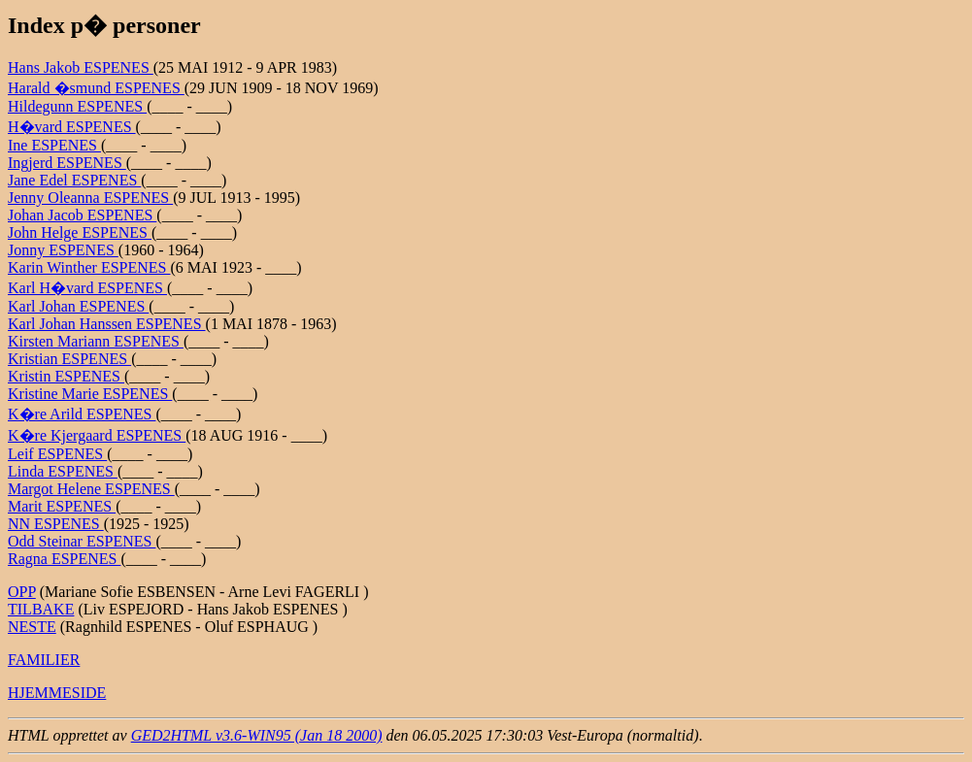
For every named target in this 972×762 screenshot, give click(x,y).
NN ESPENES (56, 523)
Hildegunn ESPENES (77, 106)
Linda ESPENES (62, 471)
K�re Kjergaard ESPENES (96, 435)
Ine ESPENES (54, 145)
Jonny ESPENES (63, 250)
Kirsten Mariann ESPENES (96, 341)
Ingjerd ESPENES (67, 162)
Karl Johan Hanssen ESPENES (107, 323)
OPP (22, 591)
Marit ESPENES (62, 506)
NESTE (32, 626)
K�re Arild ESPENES (81, 414)
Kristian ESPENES (69, 358)
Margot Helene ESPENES (91, 488)
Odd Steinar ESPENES (81, 541)
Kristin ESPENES (66, 376)
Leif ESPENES (57, 454)
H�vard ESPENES (72, 126)
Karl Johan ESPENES (78, 306)
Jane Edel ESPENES (74, 180)
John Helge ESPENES (79, 232)
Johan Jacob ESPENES (82, 215)
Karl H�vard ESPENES (87, 288)
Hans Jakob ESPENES (80, 67)
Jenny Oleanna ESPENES (90, 197)
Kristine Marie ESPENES (90, 393)
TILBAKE (41, 609)
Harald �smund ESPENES (96, 88)
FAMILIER (44, 659)
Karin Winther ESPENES (89, 267)
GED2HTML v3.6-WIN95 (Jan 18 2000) (257, 735)
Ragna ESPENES (64, 558)
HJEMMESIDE (57, 692)
